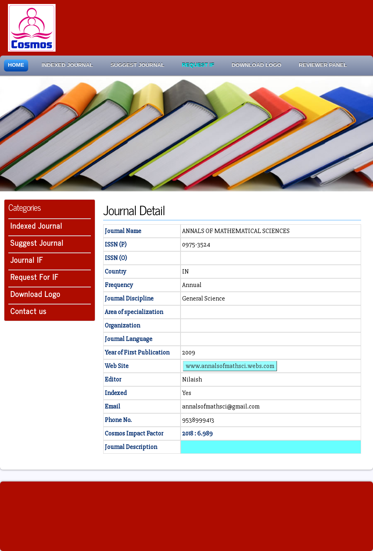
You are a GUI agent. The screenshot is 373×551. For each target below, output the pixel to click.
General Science (203, 298)
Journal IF (26, 259)
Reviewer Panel (323, 65)
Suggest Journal (138, 65)
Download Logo (256, 65)
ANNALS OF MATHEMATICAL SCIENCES (236, 231)
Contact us (28, 310)
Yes (186, 393)
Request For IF (34, 276)
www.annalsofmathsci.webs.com (230, 366)
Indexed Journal (67, 65)
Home (16, 65)
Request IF (198, 65)
